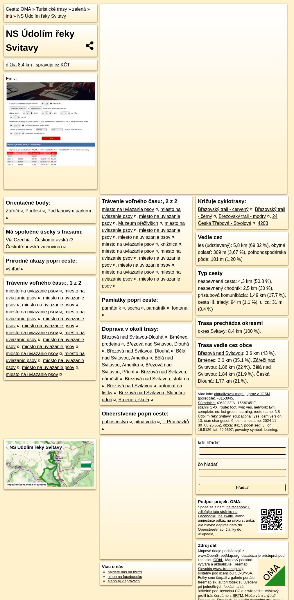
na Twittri (225, 516)
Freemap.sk (216, 189)
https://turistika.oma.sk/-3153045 (260, 189)
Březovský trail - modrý (242, 216)
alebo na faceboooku (125, 576)
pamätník (111, 308)
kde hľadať (209, 442)
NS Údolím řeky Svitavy (41, 16)
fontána (179, 308)
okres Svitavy (211, 331)
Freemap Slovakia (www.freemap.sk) (223, 566)
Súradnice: (207, 403)
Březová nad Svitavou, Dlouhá (157, 343)
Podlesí (33, 210)
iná (9, 16)
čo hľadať (208, 464)
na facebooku (237, 507)
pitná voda (145, 421)
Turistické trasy (51, 9)
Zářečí (12, 210)
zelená (79, 9)
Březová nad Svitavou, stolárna (157, 378)
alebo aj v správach (124, 581)
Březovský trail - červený (223, 209)
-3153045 (225, 398)
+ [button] (110, 13)
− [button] (110, 22)
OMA (26, 9)
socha (134, 308)
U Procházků (175, 421)
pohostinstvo (115, 421)
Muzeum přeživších (138, 223)
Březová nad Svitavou (129, 385)
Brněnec (206, 360)
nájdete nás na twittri (125, 572)
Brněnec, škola (134, 399)
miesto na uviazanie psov (32, 290)
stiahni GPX (208, 407)
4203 (263, 223)
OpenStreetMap (186, 189)
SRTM (238, 595)
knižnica (169, 244)
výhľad (12, 268)
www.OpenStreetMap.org (218, 555)
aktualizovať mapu (229, 394)
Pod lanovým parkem (69, 210)
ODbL (218, 560)
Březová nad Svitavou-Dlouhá (133, 337)
